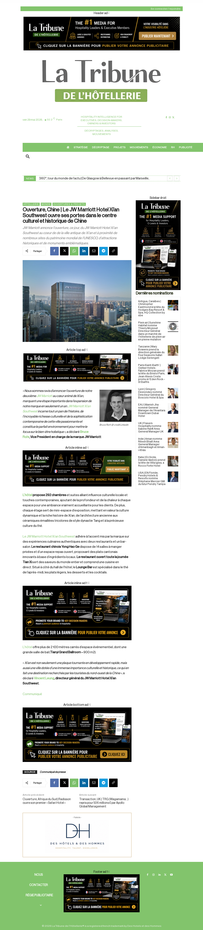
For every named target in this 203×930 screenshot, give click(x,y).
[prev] (169, 178)
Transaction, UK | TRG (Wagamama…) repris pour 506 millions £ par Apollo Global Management (104, 803)
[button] (28, 157)
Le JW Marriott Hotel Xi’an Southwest (49, 536)
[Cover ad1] (77, 734)
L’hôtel (27, 495)
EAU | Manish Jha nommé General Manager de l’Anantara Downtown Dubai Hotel (151, 410)
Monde (46, 204)
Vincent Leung (44, 678)
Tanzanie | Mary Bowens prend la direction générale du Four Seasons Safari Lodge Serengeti (151, 352)
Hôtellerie (31, 204)
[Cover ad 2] (77, 613)
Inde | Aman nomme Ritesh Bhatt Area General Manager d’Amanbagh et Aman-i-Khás (151, 444)
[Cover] (77, 385)
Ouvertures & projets (69, 204)
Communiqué (32, 694)
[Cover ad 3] (77, 490)
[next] (176, 178)
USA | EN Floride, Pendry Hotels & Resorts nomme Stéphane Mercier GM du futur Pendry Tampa (151, 478)
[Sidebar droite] (158, 245)
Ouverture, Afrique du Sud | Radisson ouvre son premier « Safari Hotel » (47, 801)
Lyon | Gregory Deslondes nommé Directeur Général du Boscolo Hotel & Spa (151, 393)
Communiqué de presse (53, 772)
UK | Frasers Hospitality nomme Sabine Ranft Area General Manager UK (151, 427)
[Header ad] (102, 51)
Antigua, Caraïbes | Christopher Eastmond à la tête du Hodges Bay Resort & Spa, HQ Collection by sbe (151, 308)
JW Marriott (44, 396)
